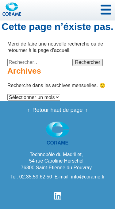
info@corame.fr (88, 176)
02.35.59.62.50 (35, 176)
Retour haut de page (57, 110)
